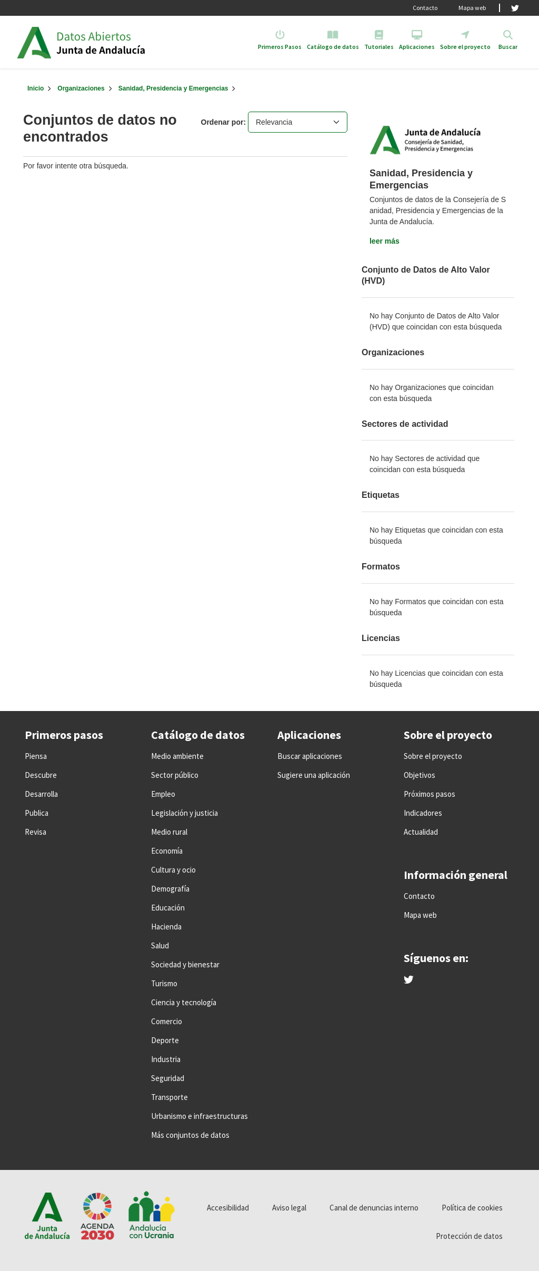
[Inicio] (35, 88)
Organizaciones (80, 88)
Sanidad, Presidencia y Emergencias (173, 88)
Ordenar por (222, 122)
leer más (385, 241)
